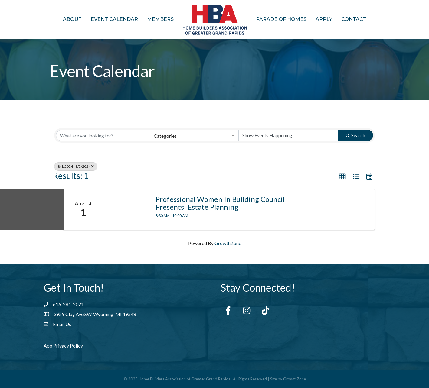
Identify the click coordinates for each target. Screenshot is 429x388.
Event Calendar (114, 19)
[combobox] (194, 135)
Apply (324, 19)
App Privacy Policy (63, 345)
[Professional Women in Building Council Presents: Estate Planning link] (126, 209)
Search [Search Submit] (355, 135)
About (72, 19)
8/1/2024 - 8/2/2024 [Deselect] (76, 166)
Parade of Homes (281, 19)
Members (160, 19)
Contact (353, 19)
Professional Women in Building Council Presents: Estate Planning (220, 203)
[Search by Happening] (288, 135)
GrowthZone (227, 243)
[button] (342, 177)
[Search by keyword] (103, 135)
